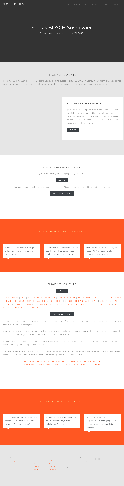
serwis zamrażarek (74, 361)
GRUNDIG (7, 304)
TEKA (36, 304)
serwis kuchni (79, 364)
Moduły (36, 467)
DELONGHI (7, 307)
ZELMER (43, 304)
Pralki (85, 4)
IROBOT (40, 307)
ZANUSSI (14, 297)
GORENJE (31, 301)
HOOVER (79, 301)
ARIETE (88, 304)
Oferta (77, 4)
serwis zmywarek (44, 364)
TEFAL (16, 307)
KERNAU (58, 301)
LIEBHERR (71, 297)
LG (82, 304)
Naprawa (52, 458)
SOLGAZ (103, 301)
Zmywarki (105, 4)
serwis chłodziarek (94, 364)
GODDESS (53, 304)
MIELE (96, 297)
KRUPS (116, 304)
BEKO (30, 297)
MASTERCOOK (107, 297)
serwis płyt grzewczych (62, 364)
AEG (87, 301)
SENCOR (31, 307)
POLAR (8, 301)
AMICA (89, 297)
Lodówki (95, 4)
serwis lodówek (58, 361)
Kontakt (116, 4)
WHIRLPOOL (50, 297)
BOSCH (118, 297)
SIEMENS (61, 297)
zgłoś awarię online (63, 193)
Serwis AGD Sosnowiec (15, 4)
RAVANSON (114, 301)
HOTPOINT (98, 304)
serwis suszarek (43, 361)
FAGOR (63, 304)
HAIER (28, 304)
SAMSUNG (38, 297)
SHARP (94, 301)
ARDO (23, 297)
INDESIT (80, 297)
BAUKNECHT (19, 304)
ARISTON (41, 301)
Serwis (68, 4)
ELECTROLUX (18, 301)
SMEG (49, 301)
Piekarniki (52, 470)
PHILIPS (108, 304)
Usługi (36, 470)
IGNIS (76, 304)
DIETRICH (69, 301)
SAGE (23, 307)
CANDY (6, 297)
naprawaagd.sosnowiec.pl (16, 461)
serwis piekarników (92, 361)
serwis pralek (29, 361)
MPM (70, 304)
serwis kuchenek (28, 364)
